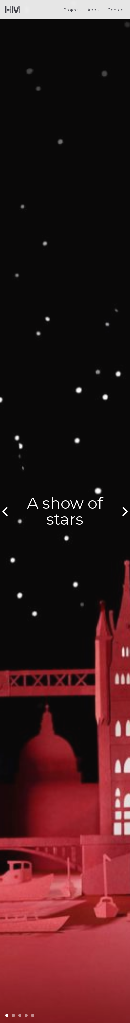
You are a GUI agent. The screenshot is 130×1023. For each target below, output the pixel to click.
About (94, 9)
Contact (116, 9)
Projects (72, 9)
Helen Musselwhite (12, 9)
